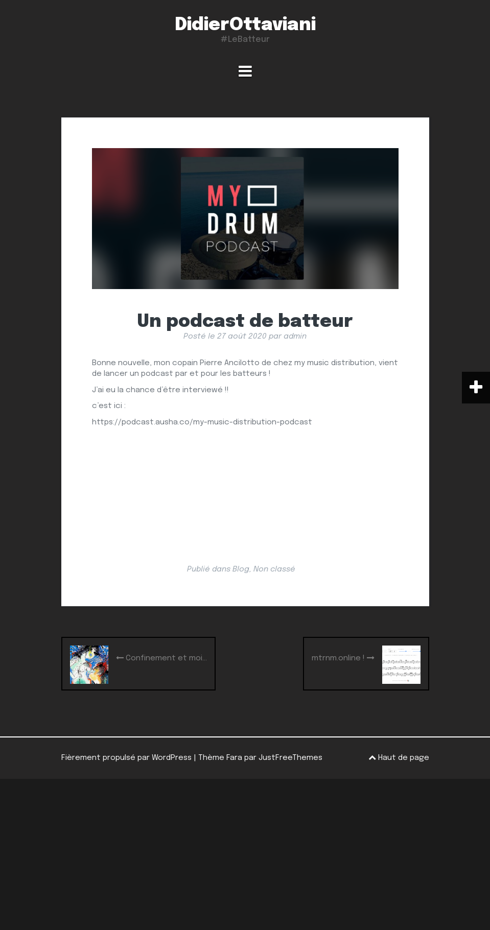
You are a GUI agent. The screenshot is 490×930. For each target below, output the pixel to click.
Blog (240, 569)
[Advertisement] (245, 854)
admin (295, 336)
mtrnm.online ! (343, 658)
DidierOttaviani (245, 25)
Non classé (274, 569)
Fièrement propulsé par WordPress (126, 758)
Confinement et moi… (161, 658)
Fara (234, 758)
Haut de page (398, 757)
